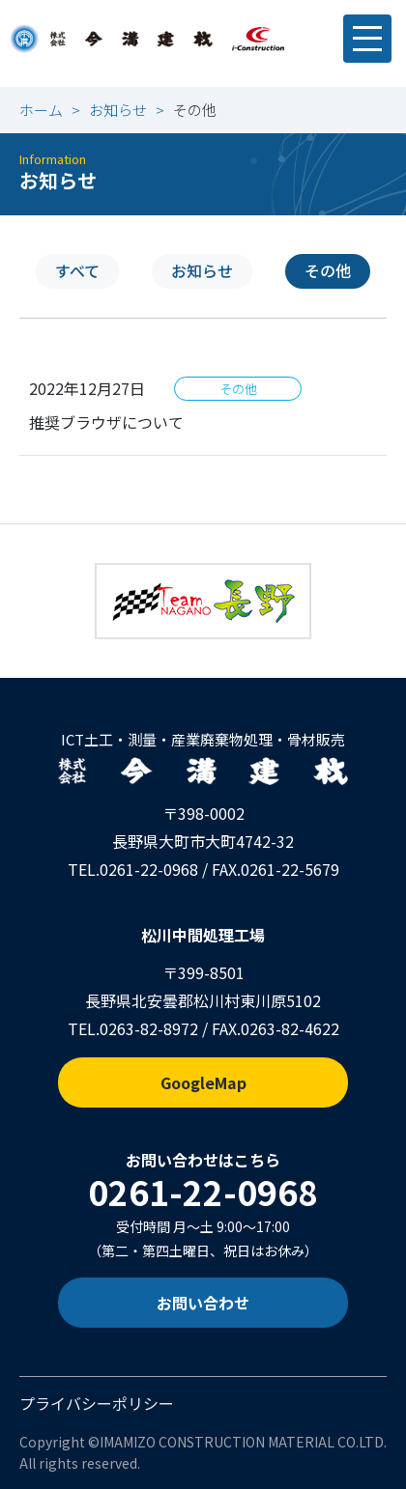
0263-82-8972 (149, 1028)
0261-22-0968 (149, 869)
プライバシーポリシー (96, 1403)
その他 (327, 270)
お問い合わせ (203, 1302)
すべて (77, 270)
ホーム (41, 109)
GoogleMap (203, 1082)
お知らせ (118, 109)
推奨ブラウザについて (106, 422)
